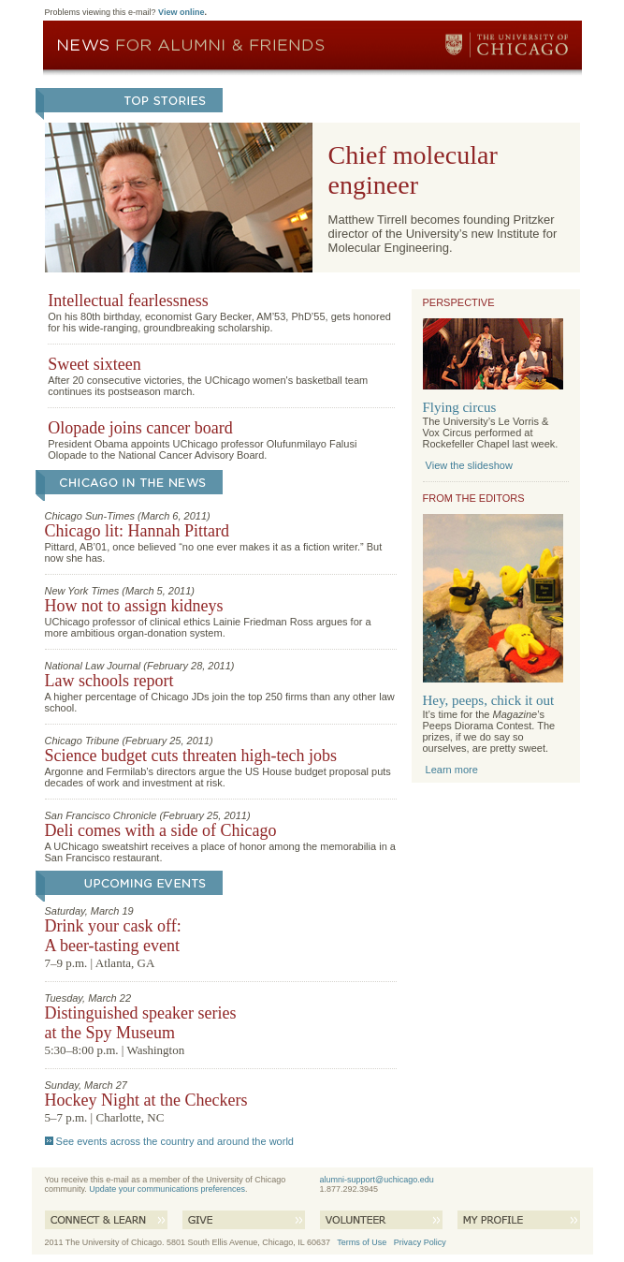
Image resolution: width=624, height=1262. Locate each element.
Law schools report (109, 680)
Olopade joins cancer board (140, 427)
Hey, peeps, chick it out (489, 700)
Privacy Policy (420, 1242)
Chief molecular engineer (413, 169)
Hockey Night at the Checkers (146, 1100)
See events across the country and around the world (175, 1141)
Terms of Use (361, 1242)
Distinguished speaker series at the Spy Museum (141, 1023)
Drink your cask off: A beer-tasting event (113, 936)
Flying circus (460, 407)
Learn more (452, 769)
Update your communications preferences (167, 1189)
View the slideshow (469, 465)
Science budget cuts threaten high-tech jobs (191, 755)
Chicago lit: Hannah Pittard (137, 530)
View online (181, 12)
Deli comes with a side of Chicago (161, 830)
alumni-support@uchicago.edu (377, 1179)
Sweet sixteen (94, 364)
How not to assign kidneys (134, 605)
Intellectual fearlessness (128, 300)
